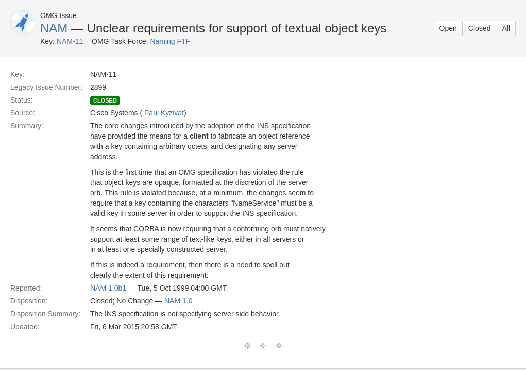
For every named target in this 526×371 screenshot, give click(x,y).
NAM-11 (70, 41)
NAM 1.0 (178, 301)
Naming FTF (170, 41)
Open (448, 28)
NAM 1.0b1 (108, 288)
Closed (479, 28)
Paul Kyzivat (164, 113)
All (506, 28)
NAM (53, 28)
